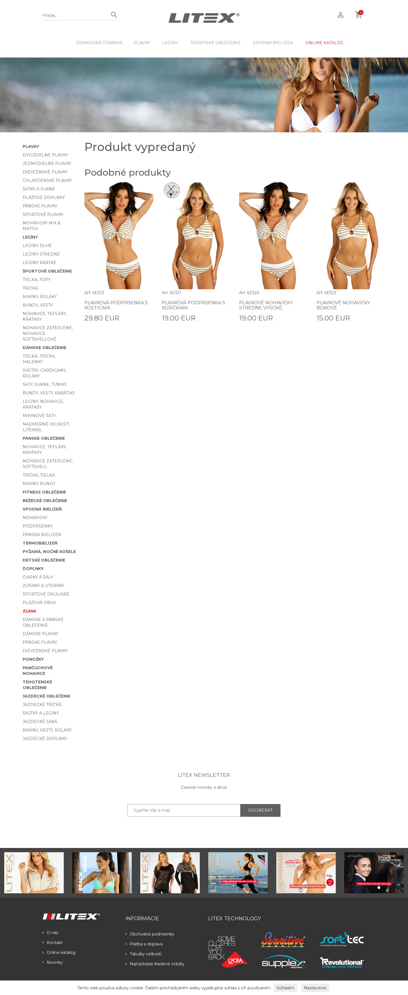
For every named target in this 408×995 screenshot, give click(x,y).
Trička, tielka (39, 475)
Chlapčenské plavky (47, 180)
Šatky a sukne (39, 189)
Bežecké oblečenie (45, 500)
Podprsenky (38, 526)
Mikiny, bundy (39, 483)
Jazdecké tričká (42, 704)
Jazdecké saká (40, 721)
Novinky (52, 962)
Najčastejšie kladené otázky (155, 963)
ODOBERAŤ (260, 810)
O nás (50, 932)
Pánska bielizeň (42, 534)
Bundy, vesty (38, 305)
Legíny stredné (41, 254)
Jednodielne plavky (47, 163)
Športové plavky (43, 214)
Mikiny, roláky (40, 296)
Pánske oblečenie (44, 438)
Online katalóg (58, 952)
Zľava (29, 611)
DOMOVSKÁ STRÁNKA (99, 42)
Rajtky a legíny (41, 713)
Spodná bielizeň (273, 42)
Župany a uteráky (43, 585)
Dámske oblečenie (44, 347)
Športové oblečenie (216, 42)
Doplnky (33, 568)
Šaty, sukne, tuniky (45, 384)
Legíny (170, 42)
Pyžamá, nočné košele (49, 551)
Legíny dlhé (37, 245)
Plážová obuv (39, 602)
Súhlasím (285, 987)
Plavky (142, 42)
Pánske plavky (40, 206)
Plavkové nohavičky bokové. (343, 305)
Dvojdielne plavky (45, 155)
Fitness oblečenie (44, 492)
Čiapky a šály (38, 577)
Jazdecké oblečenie (46, 696)
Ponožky (33, 659)
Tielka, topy (37, 279)
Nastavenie (315, 987)
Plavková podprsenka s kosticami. (116, 305)
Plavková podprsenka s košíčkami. (193, 305)
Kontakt (52, 942)
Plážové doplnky (44, 197)
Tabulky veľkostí (143, 953)
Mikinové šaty (39, 415)
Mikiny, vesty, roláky (47, 730)
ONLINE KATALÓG (324, 42)
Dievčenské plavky (45, 172)
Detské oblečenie (44, 560)
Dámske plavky (40, 633)
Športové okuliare (46, 594)
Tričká (30, 288)
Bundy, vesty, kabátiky (49, 393)
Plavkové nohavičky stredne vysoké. (266, 305)
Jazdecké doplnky (45, 738)
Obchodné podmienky (150, 934)
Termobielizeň (40, 543)
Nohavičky (35, 517)
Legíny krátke (39, 262)
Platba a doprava (144, 944)
